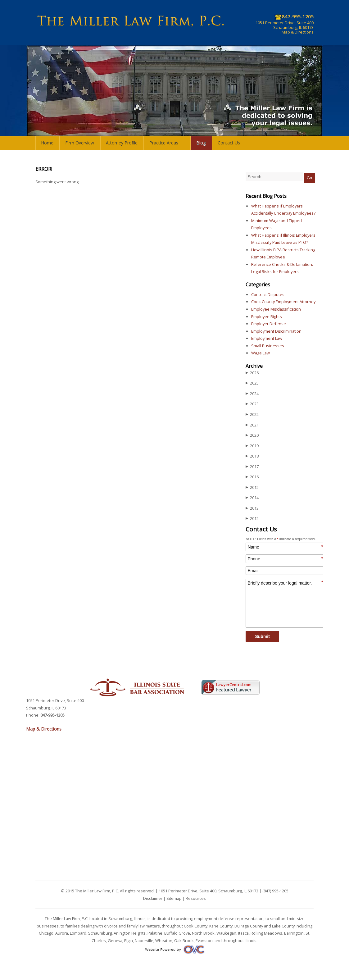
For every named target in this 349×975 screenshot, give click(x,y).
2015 (252, 487)
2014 (252, 497)
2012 (252, 518)
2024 (252, 393)
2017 (252, 466)
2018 (252, 456)
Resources (196, 898)
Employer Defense (268, 323)
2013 (252, 508)
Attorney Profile (122, 143)
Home (47, 143)
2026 (252, 372)
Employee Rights (266, 316)
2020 (252, 435)
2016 (252, 477)
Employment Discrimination (276, 331)
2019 (252, 445)
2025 (252, 383)
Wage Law (260, 353)
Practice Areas (163, 143)
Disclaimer (152, 898)
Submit (262, 636)
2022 (252, 414)
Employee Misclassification (276, 309)
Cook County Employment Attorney (283, 301)
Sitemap (174, 898)
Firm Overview (79, 143)
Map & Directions (298, 32)
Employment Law (266, 338)
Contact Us (229, 143)
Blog (201, 143)
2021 (252, 425)
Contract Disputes (267, 294)
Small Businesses (267, 346)
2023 (252, 404)
